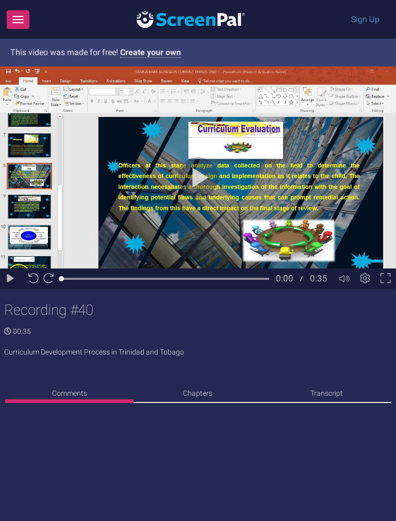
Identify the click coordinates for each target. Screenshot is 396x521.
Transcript (326, 393)
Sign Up (365, 19)
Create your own (150, 52)
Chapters (197, 393)
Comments (69, 393)
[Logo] (191, 19)
